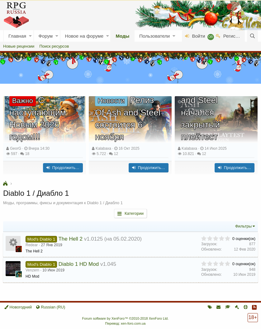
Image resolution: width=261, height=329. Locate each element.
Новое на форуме (84, 36)
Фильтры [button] (243, 226)
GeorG (15, 148)
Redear (32, 245)
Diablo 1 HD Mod (79, 264)
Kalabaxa (103, 148)
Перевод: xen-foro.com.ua (125, 323)
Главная (17, 36)
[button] (30, 36)
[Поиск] (252, 36)
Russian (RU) (50, 307)
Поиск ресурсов (54, 46)
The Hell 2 (70, 239)
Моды (122, 36)
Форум (46, 36)
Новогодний (18, 307)
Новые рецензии (18, 46)
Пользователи (154, 36)
